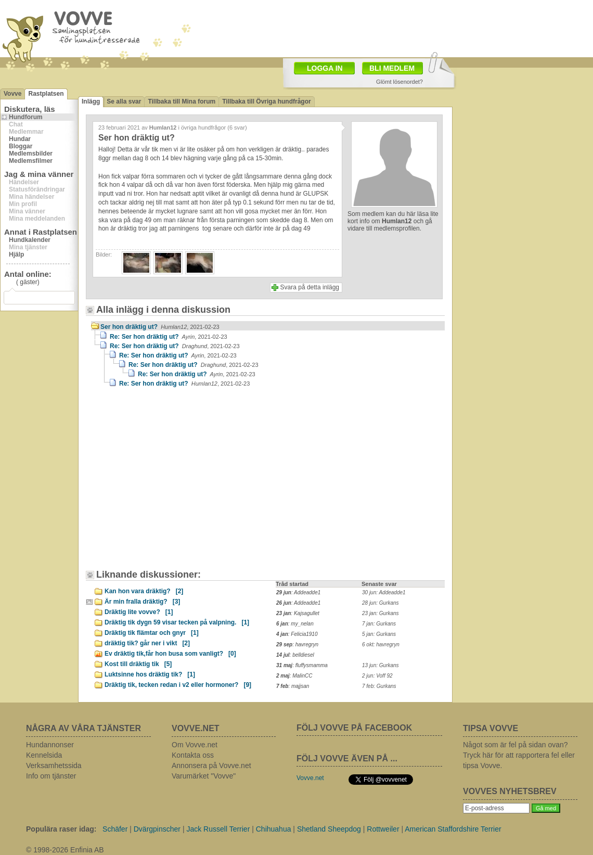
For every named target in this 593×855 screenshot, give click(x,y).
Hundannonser (50, 745)
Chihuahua (273, 829)
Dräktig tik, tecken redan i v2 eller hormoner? (178, 684)
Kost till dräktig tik (138, 664)
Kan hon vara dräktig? (144, 591)
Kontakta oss (193, 755)
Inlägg (91, 101)
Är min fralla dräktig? (142, 601)
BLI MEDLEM (392, 68)
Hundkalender (29, 240)
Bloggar (20, 146)
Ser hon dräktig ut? (160, 326)
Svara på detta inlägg (309, 287)
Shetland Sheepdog (329, 829)
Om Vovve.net (194, 745)
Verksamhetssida (54, 765)
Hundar (20, 139)
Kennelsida (44, 755)
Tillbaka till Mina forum (181, 101)
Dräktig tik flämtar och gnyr (152, 632)
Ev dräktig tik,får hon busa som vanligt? (170, 653)
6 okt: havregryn (380, 644)
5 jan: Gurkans (379, 634)
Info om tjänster (51, 776)
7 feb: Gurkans (379, 686)
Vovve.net (310, 778)
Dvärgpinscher (157, 829)
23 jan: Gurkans (380, 613)
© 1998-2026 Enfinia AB (65, 850)
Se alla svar (124, 101)
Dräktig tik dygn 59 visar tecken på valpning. (177, 622)
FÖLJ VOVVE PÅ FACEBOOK (354, 727)
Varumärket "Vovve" (204, 776)
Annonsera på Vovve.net (211, 765)
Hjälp (16, 254)
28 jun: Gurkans (380, 603)
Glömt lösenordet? (399, 82)
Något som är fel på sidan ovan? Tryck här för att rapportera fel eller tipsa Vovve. (519, 755)
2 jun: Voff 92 (377, 676)
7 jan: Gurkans (379, 624)
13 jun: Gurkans (380, 665)
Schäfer (114, 829)
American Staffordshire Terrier (453, 829)
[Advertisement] (154, 470)
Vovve (12, 93)
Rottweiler (383, 829)
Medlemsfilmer (31, 160)
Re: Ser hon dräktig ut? (168, 336)
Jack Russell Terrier (218, 829)
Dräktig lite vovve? (139, 612)
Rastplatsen (45, 93)
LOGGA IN (325, 68)
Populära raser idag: (61, 829)
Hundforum (26, 117)
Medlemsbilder (31, 153)
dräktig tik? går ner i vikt (147, 643)
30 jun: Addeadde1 (384, 592)
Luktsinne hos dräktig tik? (150, 674)
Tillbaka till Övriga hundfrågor (266, 101)
